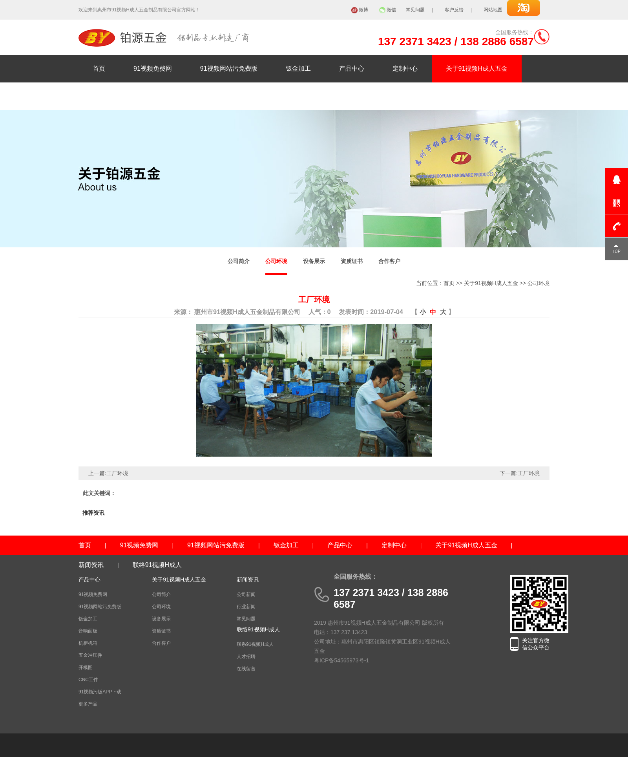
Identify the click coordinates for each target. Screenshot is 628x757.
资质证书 (352, 261)
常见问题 (415, 10)
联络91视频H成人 (170, 96)
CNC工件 (88, 679)
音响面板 (87, 631)
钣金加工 (298, 68)
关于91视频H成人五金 (477, 68)
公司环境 (276, 261)
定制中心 (405, 68)
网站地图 (493, 10)
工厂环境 (117, 473)
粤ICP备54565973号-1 (341, 660)
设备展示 (314, 261)
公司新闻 (246, 594)
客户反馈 (454, 10)
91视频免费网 (152, 68)
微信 (391, 10)
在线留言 (246, 668)
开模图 (85, 667)
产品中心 (351, 68)
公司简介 (239, 261)
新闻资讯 (105, 96)
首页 (99, 68)
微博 (363, 10)
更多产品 (87, 704)
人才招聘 (246, 656)
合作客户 (389, 261)
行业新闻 (246, 606)
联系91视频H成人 (255, 644)
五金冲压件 (90, 655)
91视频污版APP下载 (99, 692)
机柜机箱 (87, 643)
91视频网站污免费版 (228, 68)
